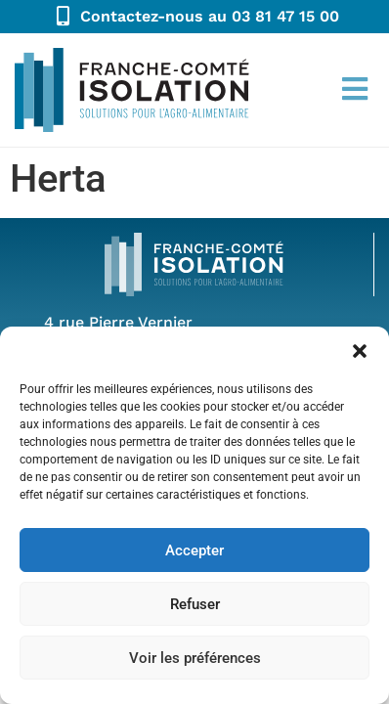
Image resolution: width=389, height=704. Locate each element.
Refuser (195, 604)
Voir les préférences (195, 658)
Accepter (194, 550)
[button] (359, 351)
